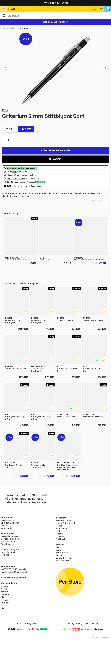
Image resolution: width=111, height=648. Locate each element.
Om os (4, 525)
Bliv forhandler (8, 541)
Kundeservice (7, 520)
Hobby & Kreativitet (65, 523)
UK (2, 605)
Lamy (58, 550)
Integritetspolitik (9, 552)
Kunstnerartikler (63, 520)
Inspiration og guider (10, 536)
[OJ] (55, 15)
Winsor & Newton (64, 558)
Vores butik (6, 528)
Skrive (13, 28)
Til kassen (55, 159)
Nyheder (60, 536)
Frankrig (5, 594)
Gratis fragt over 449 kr (55, 3)
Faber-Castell (62, 552)
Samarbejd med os (10, 539)
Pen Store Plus (8, 533)
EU (2, 608)
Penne (5, 28)
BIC (5, 110)
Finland (4, 591)
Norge (4, 588)
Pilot (58, 547)
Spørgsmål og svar (10, 523)
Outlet (59, 533)
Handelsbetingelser (10, 549)
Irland (3, 597)
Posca (59, 555)
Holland (4, 600)
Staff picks (61, 539)
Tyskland (5, 602)
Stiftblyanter (23, 28)
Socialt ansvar (7, 544)
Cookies (5, 555)
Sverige (4, 586)
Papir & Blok (61, 528)
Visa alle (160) (62, 560)
